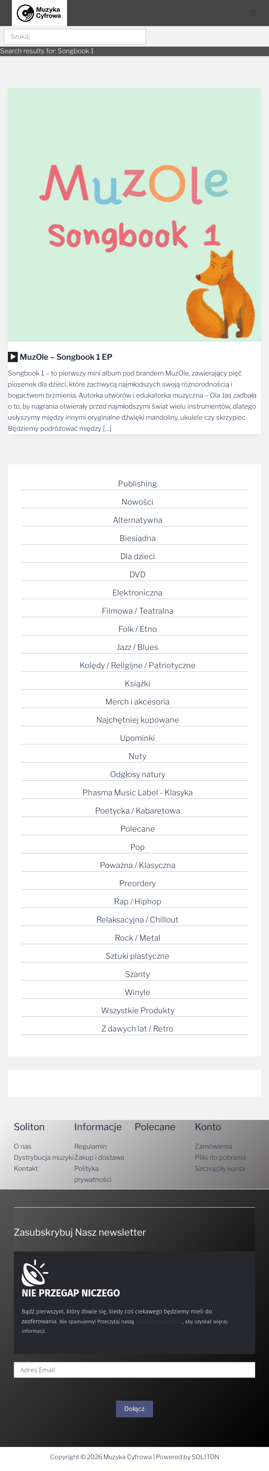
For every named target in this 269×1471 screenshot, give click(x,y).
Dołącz (134, 1409)
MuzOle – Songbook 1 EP (66, 357)
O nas (23, 1146)
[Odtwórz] (13, 357)
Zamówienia (213, 1146)
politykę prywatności (158, 1321)
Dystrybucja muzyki (44, 1157)
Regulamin (90, 1146)
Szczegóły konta (220, 1168)
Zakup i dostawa (99, 1157)
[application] (13, 357)
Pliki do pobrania (220, 1157)
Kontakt (26, 1168)
